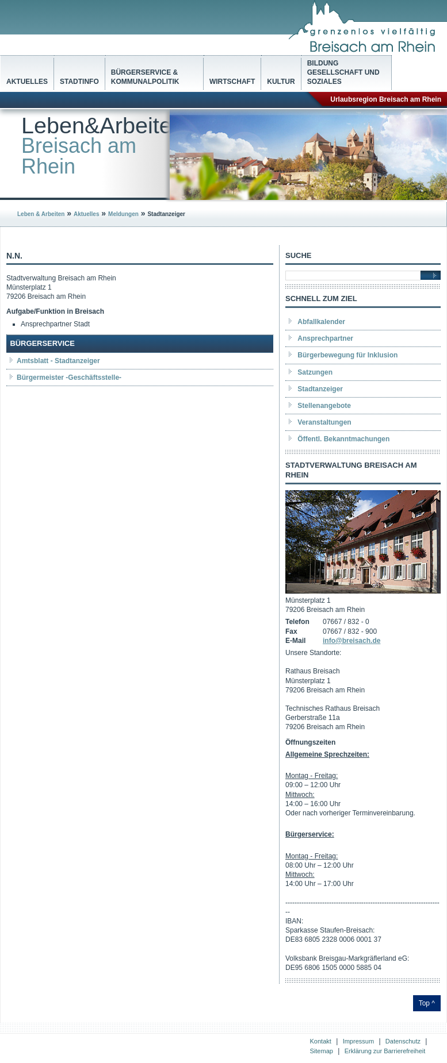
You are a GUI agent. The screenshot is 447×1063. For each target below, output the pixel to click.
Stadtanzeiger (320, 389)
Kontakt (320, 1041)
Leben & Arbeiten (40, 214)
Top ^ (427, 1003)
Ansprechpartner (325, 338)
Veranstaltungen (324, 422)
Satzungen (315, 372)
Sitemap (321, 1050)
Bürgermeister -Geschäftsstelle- (69, 377)
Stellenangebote (324, 406)
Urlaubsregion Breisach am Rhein (385, 99)
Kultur (281, 82)
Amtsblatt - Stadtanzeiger (58, 361)
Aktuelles (27, 82)
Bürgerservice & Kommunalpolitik (145, 77)
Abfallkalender (321, 322)
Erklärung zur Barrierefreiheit (385, 1050)
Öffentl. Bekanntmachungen (343, 439)
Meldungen (123, 214)
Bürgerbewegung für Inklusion (347, 355)
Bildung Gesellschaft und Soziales (343, 72)
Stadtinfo (79, 82)
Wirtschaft (232, 82)
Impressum (358, 1041)
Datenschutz (403, 1041)
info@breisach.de (351, 641)
